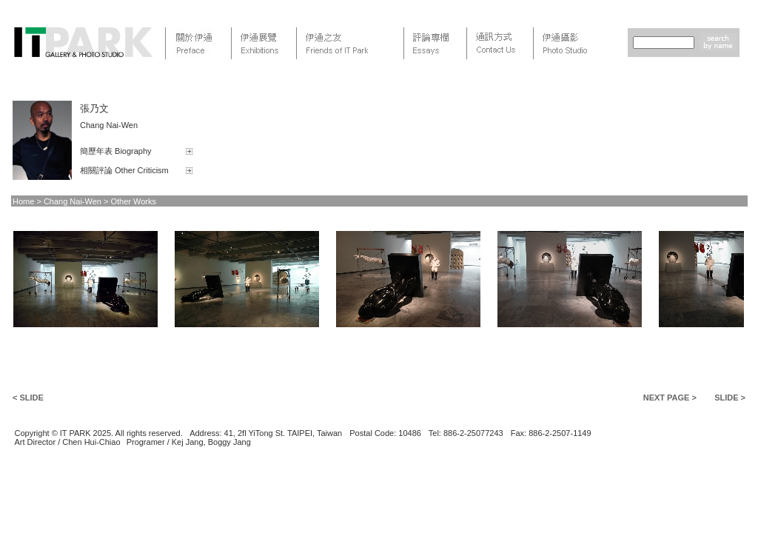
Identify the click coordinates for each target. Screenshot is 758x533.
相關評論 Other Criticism (124, 170)
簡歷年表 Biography (116, 151)
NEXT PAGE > (670, 397)
